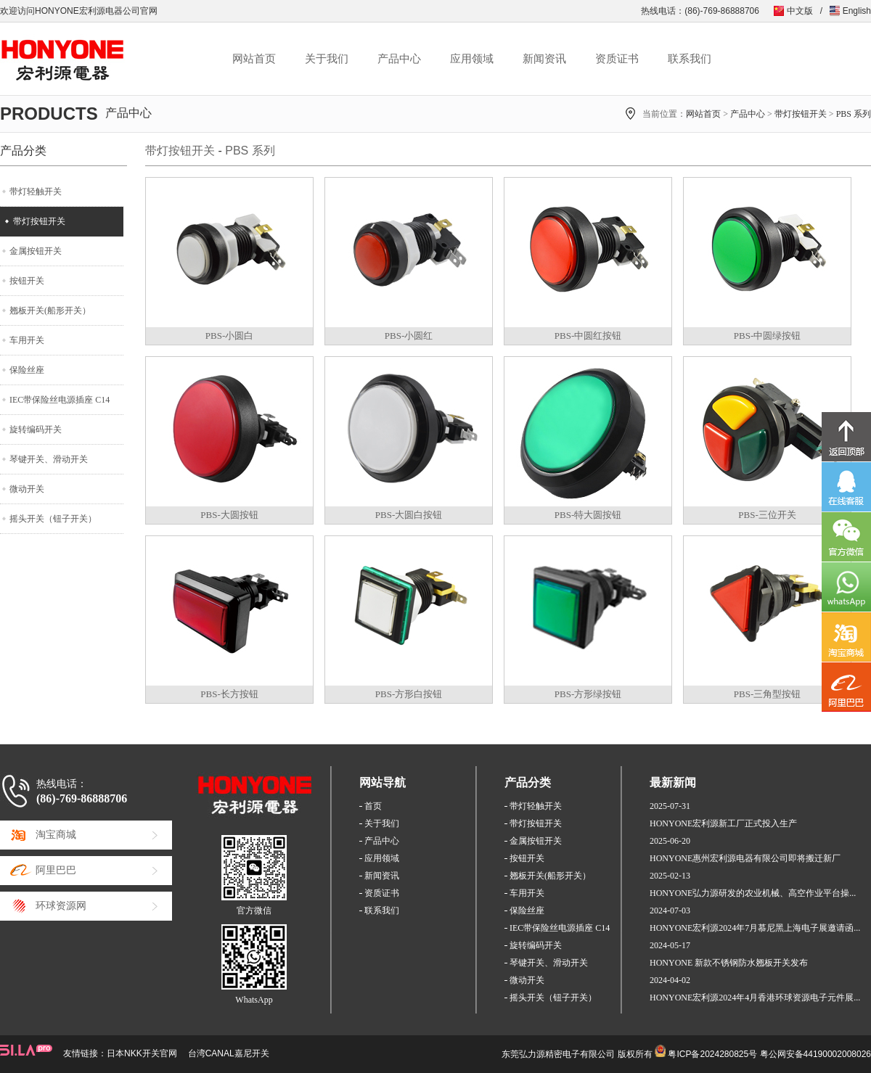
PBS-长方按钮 (229, 693)
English (857, 11)
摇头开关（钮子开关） (53, 519)
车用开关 (26, 340)
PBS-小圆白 (229, 335)
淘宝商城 (56, 834)
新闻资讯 (544, 59)
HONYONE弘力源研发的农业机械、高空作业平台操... (753, 893)
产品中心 (399, 59)
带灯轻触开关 (35, 191)
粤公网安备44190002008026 (815, 1054)
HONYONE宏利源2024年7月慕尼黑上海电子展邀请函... (755, 928)
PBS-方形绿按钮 (588, 693)
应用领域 (472, 59)
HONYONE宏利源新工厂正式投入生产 (723, 823)
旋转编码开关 (35, 429)
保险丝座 (26, 370)
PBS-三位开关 (767, 514)
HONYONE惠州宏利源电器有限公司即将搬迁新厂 (745, 858)
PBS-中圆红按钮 (588, 335)
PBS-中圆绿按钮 (767, 335)
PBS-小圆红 (409, 335)
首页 (373, 806)
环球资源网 (61, 905)
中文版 (800, 11)
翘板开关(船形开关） (50, 310)
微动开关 (26, 489)
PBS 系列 (853, 114)
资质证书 (617, 59)
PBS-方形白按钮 (408, 693)
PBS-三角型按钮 (767, 693)
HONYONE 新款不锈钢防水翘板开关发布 (729, 963)
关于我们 (326, 59)
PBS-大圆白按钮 (408, 514)
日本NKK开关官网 (142, 1053)
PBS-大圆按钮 (229, 514)
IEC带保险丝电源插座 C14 (59, 400)
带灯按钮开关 (800, 114)
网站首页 (254, 59)
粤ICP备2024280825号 (712, 1054)
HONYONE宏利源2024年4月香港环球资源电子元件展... (755, 997)
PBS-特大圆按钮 (588, 514)
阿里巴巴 (56, 870)
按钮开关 (26, 281)
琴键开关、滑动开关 (48, 459)
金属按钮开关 (35, 251)
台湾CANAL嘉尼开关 (228, 1053)
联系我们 (689, 59)
